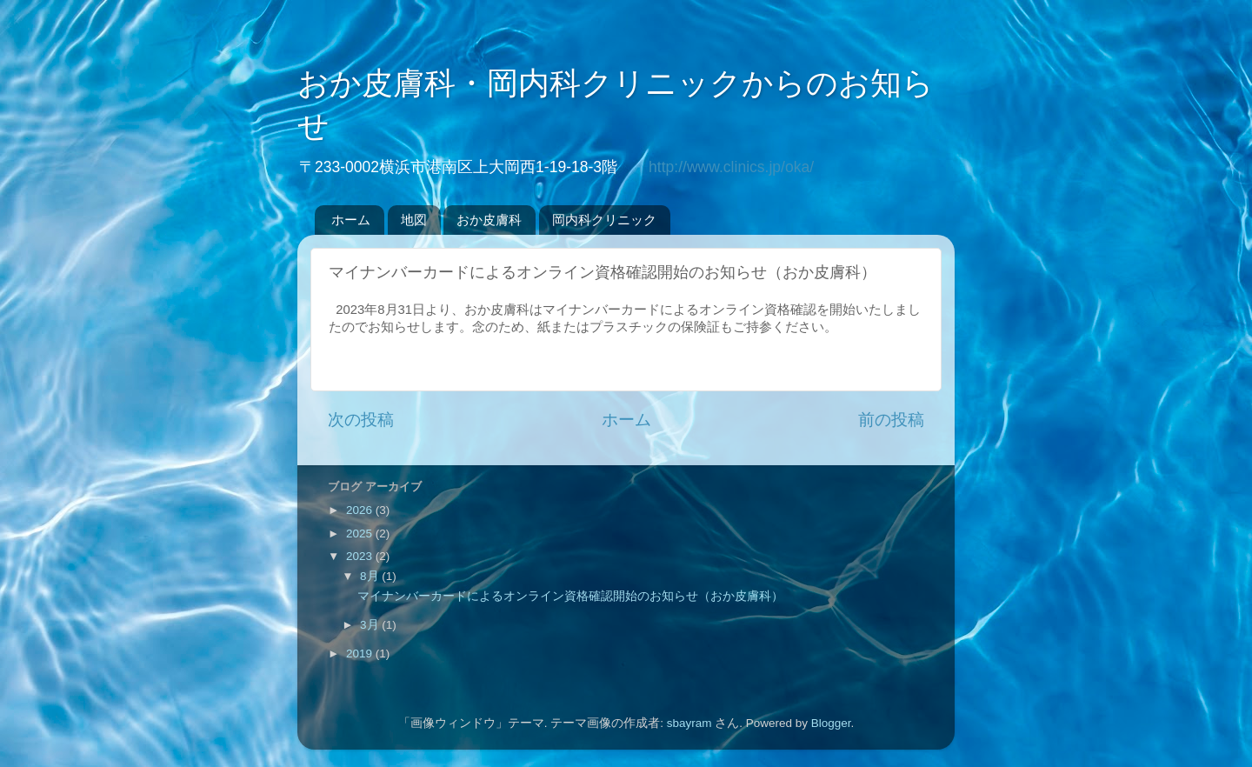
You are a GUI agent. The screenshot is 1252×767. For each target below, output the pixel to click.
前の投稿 (891, 419)
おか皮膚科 (489, 219)
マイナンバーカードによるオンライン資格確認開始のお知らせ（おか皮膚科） (570, 596)
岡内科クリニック (604, 219)
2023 (361, 556)
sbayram (689, 723)
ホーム (350, 219)
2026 (361, 510)
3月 (371, 624)
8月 (371, 576)
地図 (414, 219)
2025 (361, 533)
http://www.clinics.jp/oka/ (731, 167)
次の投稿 (361, 419)
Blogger (831, 723)
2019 (361, 653)
